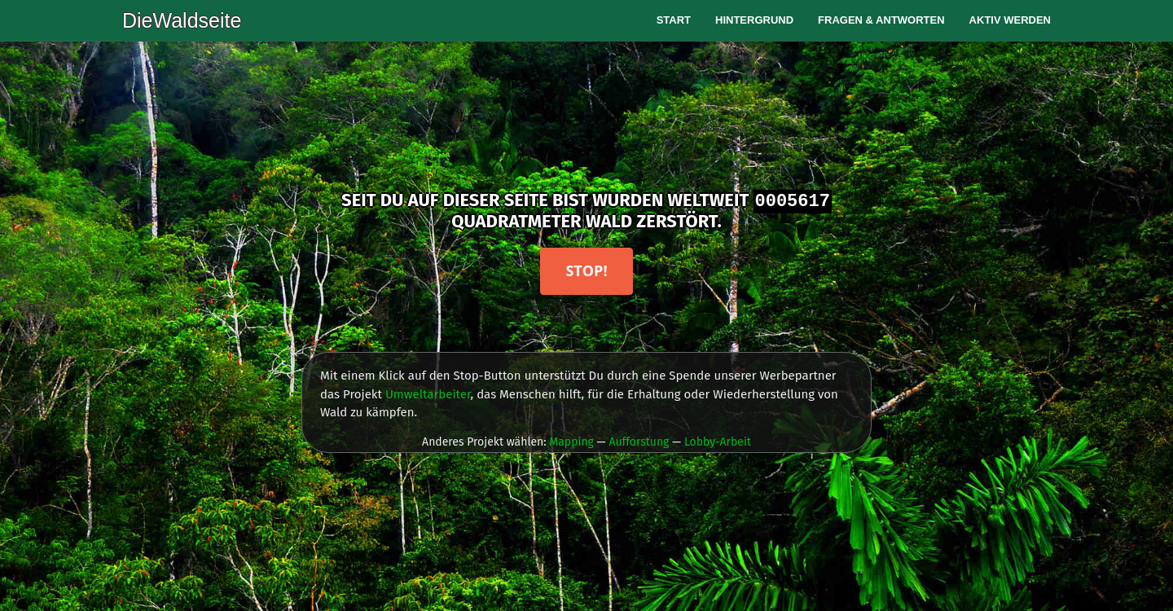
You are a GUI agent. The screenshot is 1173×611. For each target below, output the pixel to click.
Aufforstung (638, 442)
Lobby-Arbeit (717, 442)
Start (674, 20)
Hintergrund (754, 20)
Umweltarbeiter (428, 394)
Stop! (586, 270)
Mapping (571, 442)
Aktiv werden (1010, 20)
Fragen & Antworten (881, 20)
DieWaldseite (181, 20)
